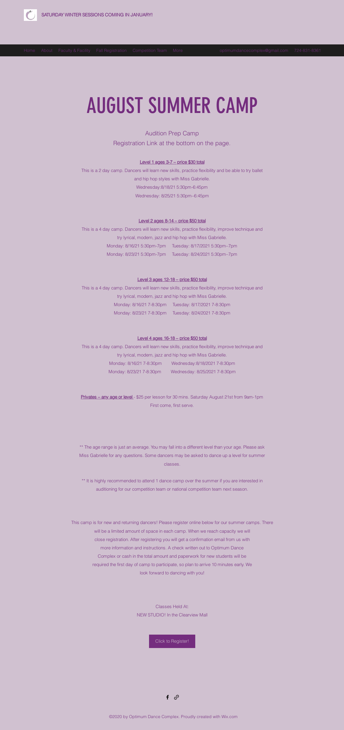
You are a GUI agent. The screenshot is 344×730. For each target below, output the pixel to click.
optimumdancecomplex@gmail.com (254, 50)
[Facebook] (168, 697)
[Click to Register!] (172, 641)
